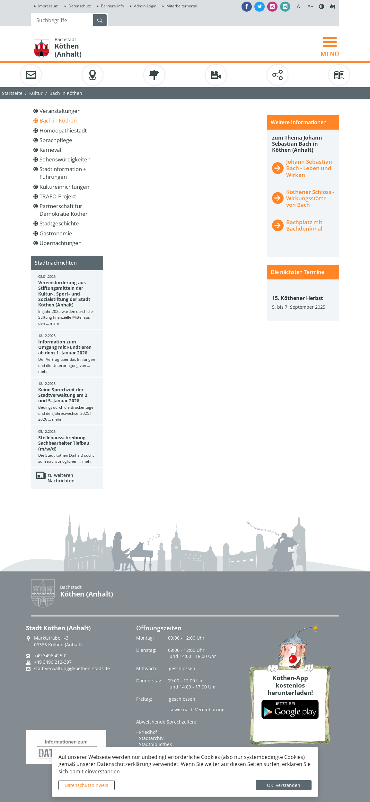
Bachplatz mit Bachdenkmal (304, 225)
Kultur (36, 93)
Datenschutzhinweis (86, 785)
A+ (310, 6)
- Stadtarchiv (149, 738)
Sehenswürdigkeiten (65, 159)
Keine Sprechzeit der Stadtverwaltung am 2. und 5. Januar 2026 (63, 395)
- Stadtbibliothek (154, 744)
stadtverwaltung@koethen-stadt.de (72, 668)
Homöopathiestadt (63, 130)
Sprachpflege (56, 140)
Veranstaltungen (60, 110)
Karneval (50, 149)
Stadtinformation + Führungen (63, 172)
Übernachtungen (61, 243)
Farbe (321, 6)
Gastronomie (56, 233)
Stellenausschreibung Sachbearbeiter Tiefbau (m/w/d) (63, 443)
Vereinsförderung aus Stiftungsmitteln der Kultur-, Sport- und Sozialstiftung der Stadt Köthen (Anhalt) (64, 293)
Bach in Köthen (58, 120)
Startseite (12, 93)
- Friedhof (146, 732)
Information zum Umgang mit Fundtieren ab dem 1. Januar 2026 (65, 347)
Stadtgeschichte (59, 223)
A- (299, 6)
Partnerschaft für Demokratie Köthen (64, 209)
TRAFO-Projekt (58, 196)
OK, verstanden (283, 785)
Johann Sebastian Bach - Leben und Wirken (309, 168)
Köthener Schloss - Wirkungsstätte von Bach (310, 198)
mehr (54, 323)
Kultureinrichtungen (64, 186)
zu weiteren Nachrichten (61, 478)
